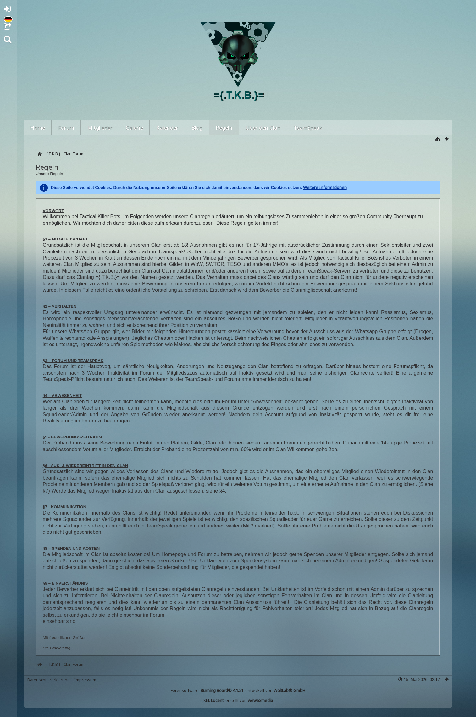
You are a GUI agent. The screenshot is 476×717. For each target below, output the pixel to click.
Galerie (134, 127)
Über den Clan (263, 127)
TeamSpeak (308, 127)
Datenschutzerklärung (48, 679)
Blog (196, 127)
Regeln (224, 127)
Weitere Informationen (325, 187)
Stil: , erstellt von (238, 700)
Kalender (167, 127)
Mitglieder (100, 127)
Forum (66, 127)
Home (37, 127)
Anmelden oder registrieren (9, 10)
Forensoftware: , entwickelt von (238, 690)
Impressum (85, 679)
